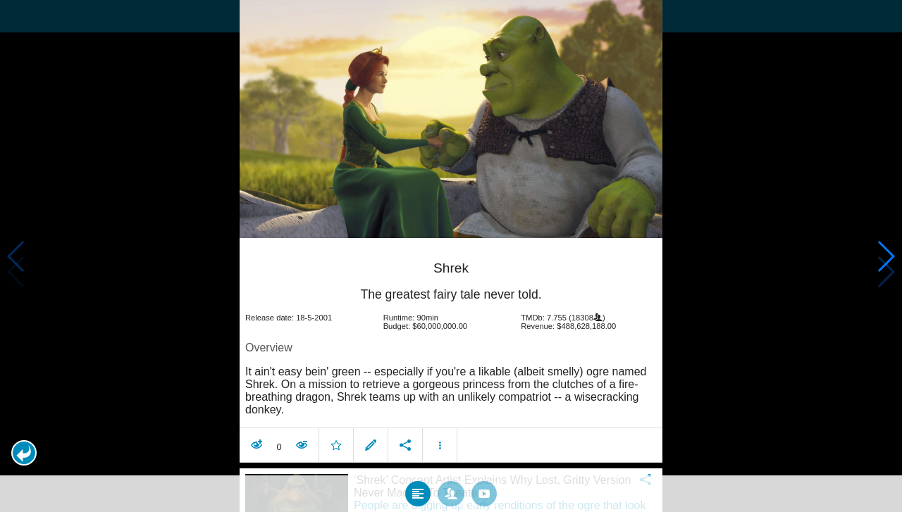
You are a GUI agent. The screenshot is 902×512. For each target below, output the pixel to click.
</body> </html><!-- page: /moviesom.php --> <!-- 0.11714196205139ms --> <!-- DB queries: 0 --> (451, 256)
